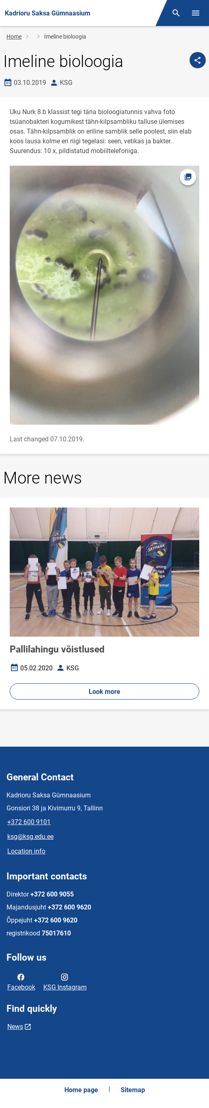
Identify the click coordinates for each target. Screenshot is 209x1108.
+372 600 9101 (29, 822)
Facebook (21, 981)
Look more (104, 691)
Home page (81, 1090)
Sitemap (133, 1090)
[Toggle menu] (195, 13)
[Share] (198, 60)
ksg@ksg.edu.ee (30, 836)
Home (13, 36)
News (15, 1026)
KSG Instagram (65, 981)
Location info (26, 851)
